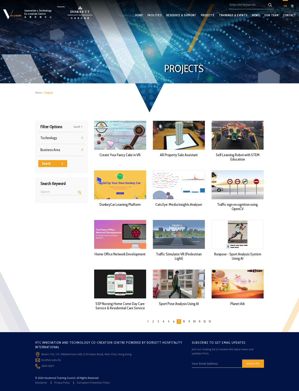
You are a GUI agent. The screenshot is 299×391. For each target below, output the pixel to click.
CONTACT (289, 15)
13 (210, 321)
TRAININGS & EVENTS (233, 15)
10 (194, 321)
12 (205, 321)
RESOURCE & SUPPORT (181, 15)
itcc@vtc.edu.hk (51, 360)
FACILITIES (155, 15)
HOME (139, 15)
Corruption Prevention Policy (93, 382)
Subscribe (253, 363)
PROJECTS (207, 15)
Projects (49, 92)
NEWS (256, 15)
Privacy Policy (62, 382)
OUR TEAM (271, 15)
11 (199, 321)
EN (285, 6)
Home (38, 92)
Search (52, 163)
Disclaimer (41, 382)
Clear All (78, 126)
